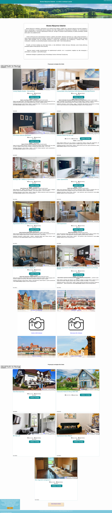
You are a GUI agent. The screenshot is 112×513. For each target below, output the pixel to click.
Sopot (97, 69)
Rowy (97, 370)
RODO (12, 506)
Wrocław (52, 414)
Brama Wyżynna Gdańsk (56, 503)
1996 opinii (43, 276)
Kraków (96, 414)
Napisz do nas (70, 510)
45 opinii (82, 232)
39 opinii (41, 144)
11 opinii (92, 100)
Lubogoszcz (73, 458)
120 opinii (83, 188)
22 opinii (42, 100)
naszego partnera (32, 105)
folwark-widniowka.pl (108, 0)
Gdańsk (52, 69)
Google (3, 501)
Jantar (53, 370)
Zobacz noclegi (34, 97)
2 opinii (44, 232)
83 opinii (42, 188)
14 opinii (96, 277)
